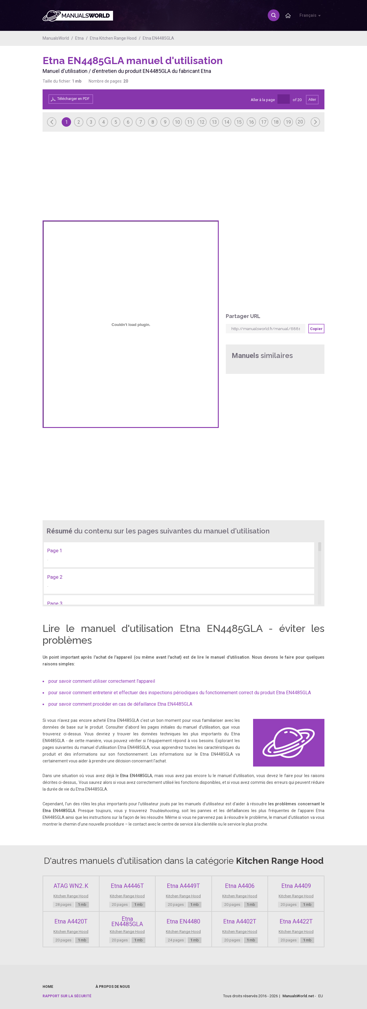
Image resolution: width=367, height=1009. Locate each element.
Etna (79, 38)
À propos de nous (112, 987)
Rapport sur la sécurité (67, 996)
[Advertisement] (300, 69)
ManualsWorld (56, 38)
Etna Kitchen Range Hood (113, 38)
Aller (312, 99)
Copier (316, 329)
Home (48, 987)
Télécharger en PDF (73, 98)
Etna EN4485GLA (158, 38)
